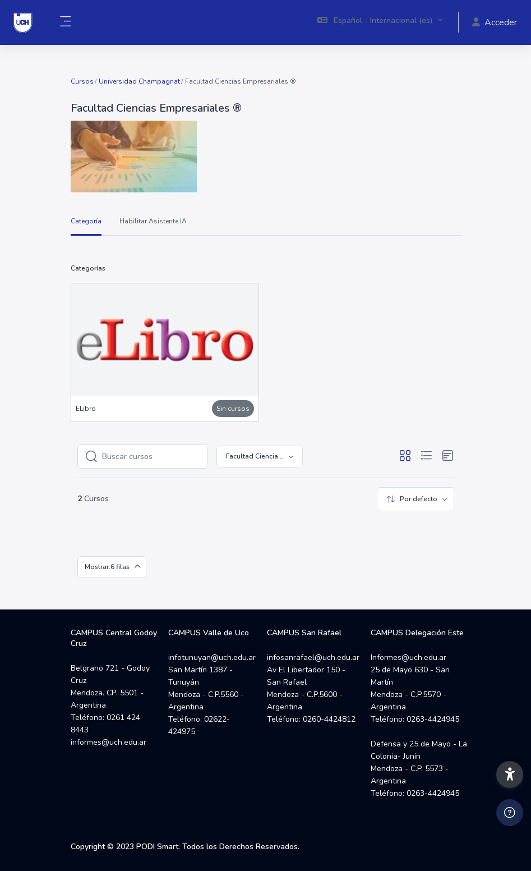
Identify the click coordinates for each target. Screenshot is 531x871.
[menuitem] (415, 499)
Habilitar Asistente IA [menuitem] (153, 221)
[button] (380, 22)
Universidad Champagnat (139, 81)
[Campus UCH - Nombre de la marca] (22, 22)
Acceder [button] (494, 22)
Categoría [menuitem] (86, 221)
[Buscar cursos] (151, 457)
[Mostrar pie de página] (509, 812)
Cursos (82, 81)
